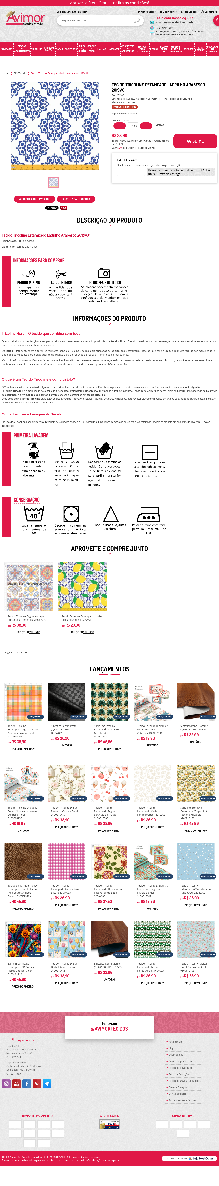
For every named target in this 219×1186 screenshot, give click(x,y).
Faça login (82, 11)
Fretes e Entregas (178, 1087)
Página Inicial (175, 1041)
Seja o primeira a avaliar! (124, 113)
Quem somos (170, 11)
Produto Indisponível (28, 586)
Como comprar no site (180, 1061)
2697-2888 (13, 1057)
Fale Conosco (191, 11)
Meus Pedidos (148, 11)
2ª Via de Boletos (177, 1093)
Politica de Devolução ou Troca (185, 1080)
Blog (171, 1048)
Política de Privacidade (180, 1067)
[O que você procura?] (136, 20)
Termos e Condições (179, 1074)
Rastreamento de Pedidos (182, 1100)
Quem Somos (176, 1054)
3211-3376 (13, 1073)
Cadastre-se (211, 11)
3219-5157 (165, 28)
